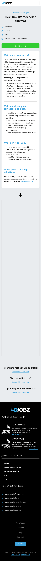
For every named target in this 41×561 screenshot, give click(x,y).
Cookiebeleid (25, 555)
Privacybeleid (15, 555)
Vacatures (20, 523)
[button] (37, 3)
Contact (20, 537)
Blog (20, 532)
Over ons (20, 527)
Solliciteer (20, 544)
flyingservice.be (17, 434)
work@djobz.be (27, 181)
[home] (7, 3)
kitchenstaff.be (33, 449)
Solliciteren (20, 45)
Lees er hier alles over (20, 372)
